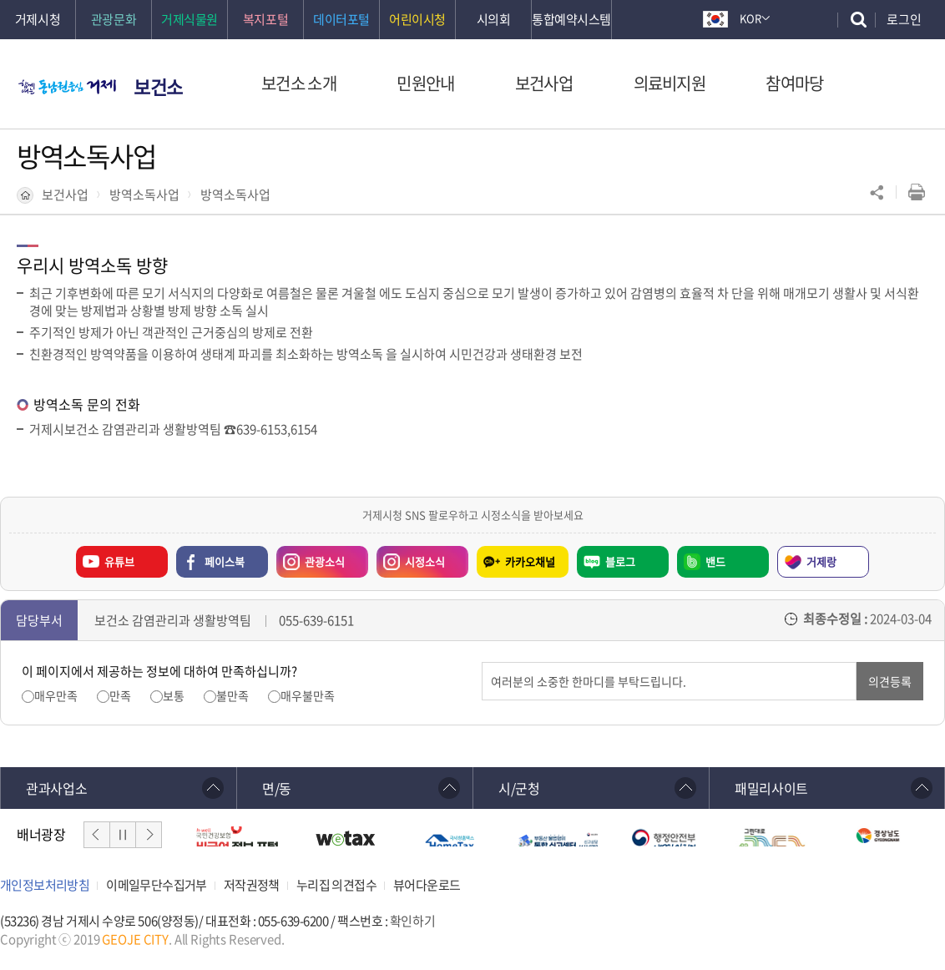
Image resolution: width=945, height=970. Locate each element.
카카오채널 (530, 561)
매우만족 (56, 696)
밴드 (715, 561)
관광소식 (310, 557)
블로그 (620, 561)
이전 (96, 834)
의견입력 (482, 662)
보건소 (158, 86)
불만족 (232, 696)
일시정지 (122, 834)
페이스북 (225, 561)
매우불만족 (307, 696)
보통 (173, 696)
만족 (120, 696)
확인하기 (412, 921)
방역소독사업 (144, 194)
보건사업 (65, 194)
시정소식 (410, 557)
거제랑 (821, 561)
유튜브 (119, 561)
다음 (148, 834)
